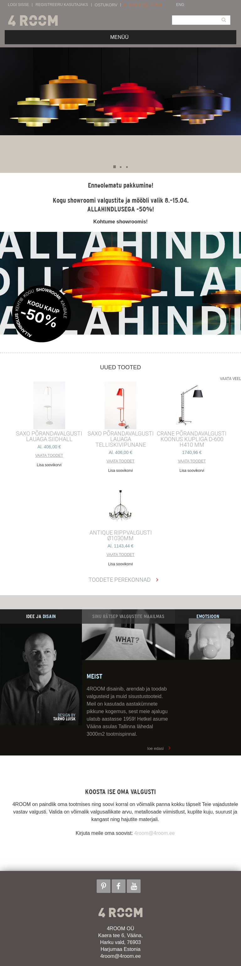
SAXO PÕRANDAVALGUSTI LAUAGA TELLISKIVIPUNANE (121, 439)
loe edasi (155, 748)
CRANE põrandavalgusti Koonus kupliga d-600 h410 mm (192, 439)
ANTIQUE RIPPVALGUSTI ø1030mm (120, 535)
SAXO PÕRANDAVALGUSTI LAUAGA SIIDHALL (49, 436)
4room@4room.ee (154, 833)
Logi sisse (18, 5)
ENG (180, 5)
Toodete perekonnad (119, 579)
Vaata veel (230, 378)
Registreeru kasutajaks (61, 5)
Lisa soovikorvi (49, 465)
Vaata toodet (49, 455)
